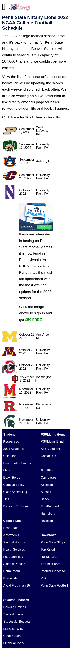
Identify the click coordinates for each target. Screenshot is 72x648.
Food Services (13, 556)
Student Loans (13, 614)
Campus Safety (13, 484)
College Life (12, 520)
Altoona (46, 492)
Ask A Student (50, 448)
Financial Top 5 (13, 643)
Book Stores (11, 477)
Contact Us (48, 456)
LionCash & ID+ (14, 628)
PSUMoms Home (53, 434)
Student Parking (14, 563)
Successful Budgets (16, 621)
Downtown (48, 535)
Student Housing (14, 542)
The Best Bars (50, 563)
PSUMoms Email (52, 441)
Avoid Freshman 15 (16, 585)
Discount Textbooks (16, 506)
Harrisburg (48, 513)
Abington (47, 484)
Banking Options (14, 607)
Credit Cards (12, 635)
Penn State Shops (53, 542)
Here (15, 117)
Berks (45, 499)
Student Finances (16, 599)
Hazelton (47, 520)
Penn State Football (54, 585)
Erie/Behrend (50, 506)
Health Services (14, 549)
